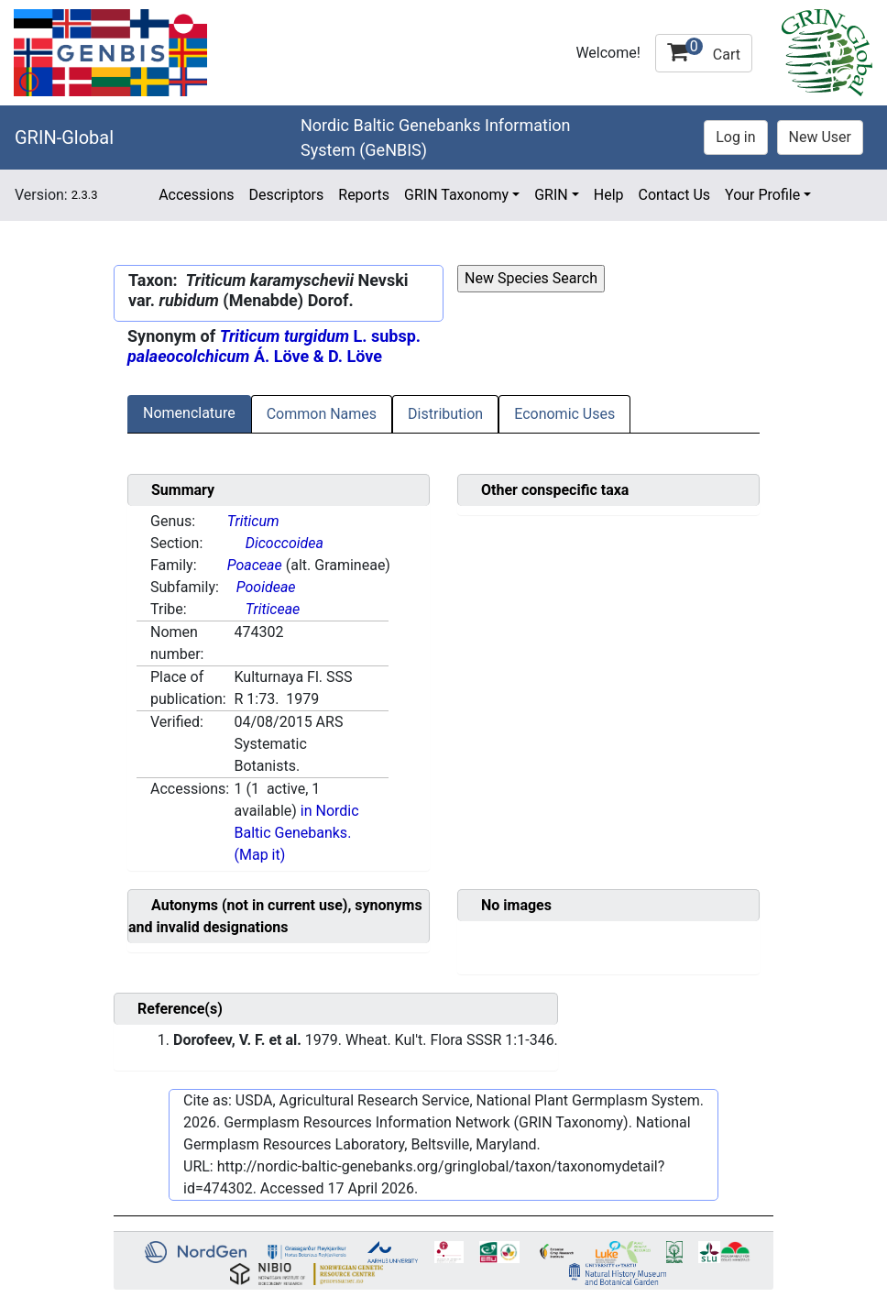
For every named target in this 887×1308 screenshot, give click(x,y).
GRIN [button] (551, 194)
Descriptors (285, 194)
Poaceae (254, 565)
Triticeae (273, 609)
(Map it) (260, 854)
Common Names (322, 414)
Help (609, 194)
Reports (363, 194)
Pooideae (266, 587)
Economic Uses (564, 414)
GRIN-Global (64, 137)
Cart (703, 50)
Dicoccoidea (284, 543)
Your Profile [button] (762, 194)
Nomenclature (189, 413)
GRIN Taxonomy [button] (456, 194)
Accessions (196, 194)
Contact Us (675, 194)
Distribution (445, 414)
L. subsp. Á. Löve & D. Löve (274, 346)
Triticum (253, 521)
